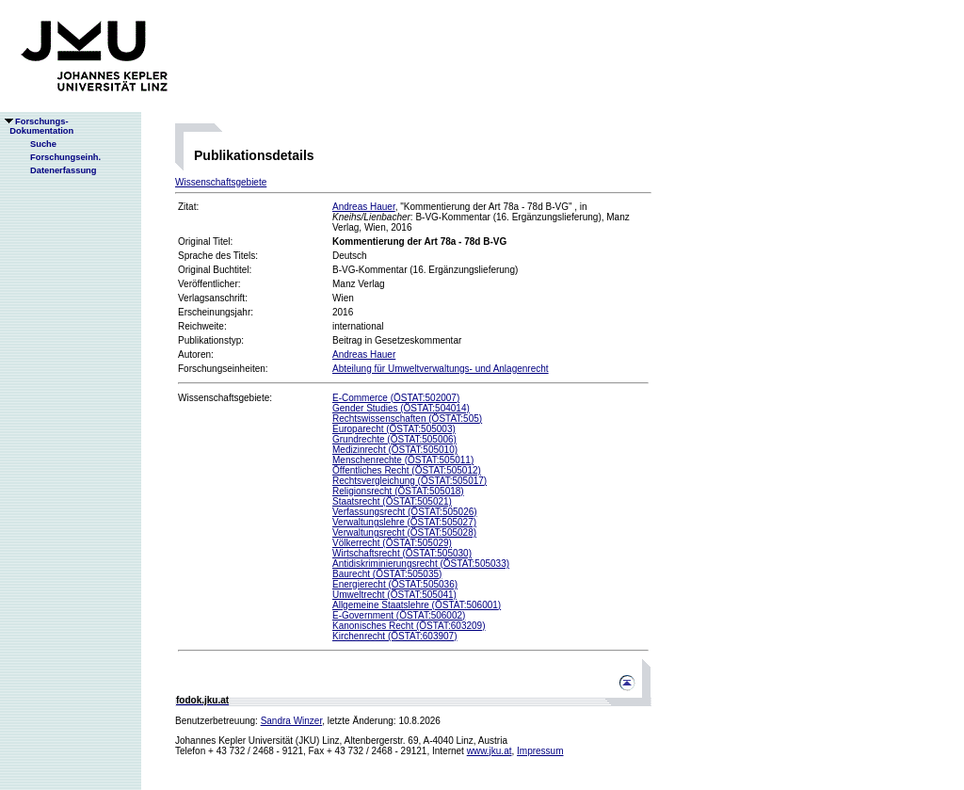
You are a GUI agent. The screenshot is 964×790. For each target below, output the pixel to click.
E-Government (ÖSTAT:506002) (398, 615)
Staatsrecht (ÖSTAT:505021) (392, 501)
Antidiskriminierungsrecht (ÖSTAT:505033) (420, 563)
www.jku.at (489, 751)
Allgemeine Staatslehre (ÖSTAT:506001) (416, 605)
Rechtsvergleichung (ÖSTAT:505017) (409, 481)
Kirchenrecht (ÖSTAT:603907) (394, 636)
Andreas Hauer (363, 207)
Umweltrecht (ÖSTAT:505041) (394, 594)
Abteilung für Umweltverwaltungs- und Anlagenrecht (440, 368)
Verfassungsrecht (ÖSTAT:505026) (404, 512)
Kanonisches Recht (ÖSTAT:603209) (409, 626)
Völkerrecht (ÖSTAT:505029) (392, 543)
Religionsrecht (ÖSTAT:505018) (398, 491)
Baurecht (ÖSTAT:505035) (387, 574)
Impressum (540, 751)
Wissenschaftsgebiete (220, 182)
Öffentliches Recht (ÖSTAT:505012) (406, 470)
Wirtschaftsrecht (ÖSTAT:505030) (402, 553)
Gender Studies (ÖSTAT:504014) (401, 408)
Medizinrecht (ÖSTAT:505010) (395, 449)
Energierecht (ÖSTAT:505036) (395, 584)
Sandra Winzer (292, 721)
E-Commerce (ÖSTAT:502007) (395, 398)
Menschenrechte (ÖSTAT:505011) (403, 460)
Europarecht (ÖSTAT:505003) (394, 429)
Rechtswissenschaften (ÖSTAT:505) (407, 418)
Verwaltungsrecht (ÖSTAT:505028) (404, 532)
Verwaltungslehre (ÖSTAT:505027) (404, 522)
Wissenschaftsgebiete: (225, 398)
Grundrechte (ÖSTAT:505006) (394, 439)
